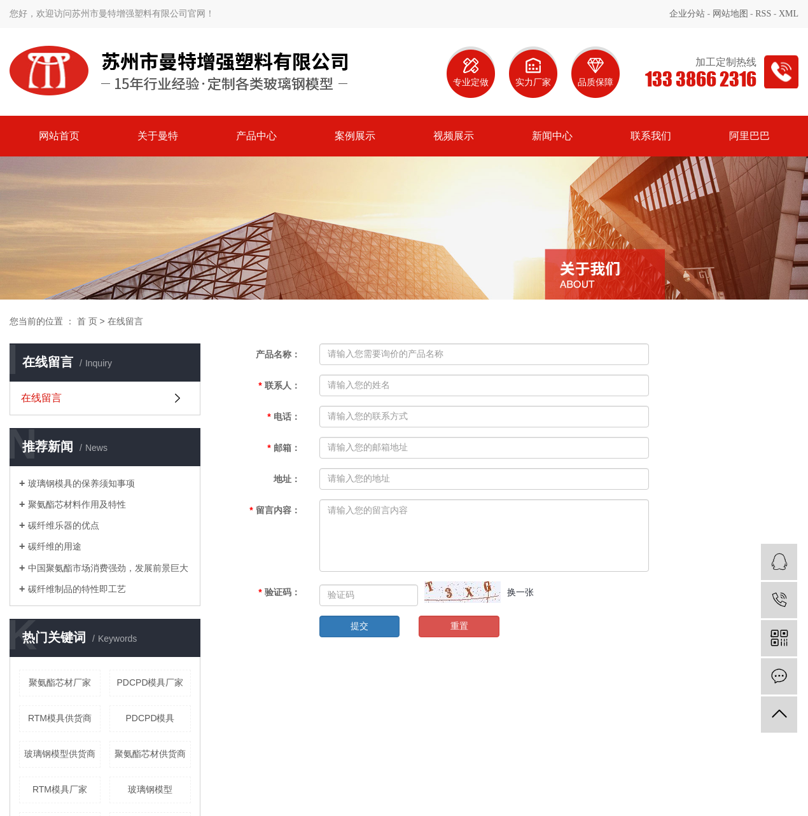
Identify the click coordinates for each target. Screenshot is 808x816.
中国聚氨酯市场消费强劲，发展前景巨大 (108, 568)
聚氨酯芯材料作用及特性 (77, 504)
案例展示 (355, 135)
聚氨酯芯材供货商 (150, 754)
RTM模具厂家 (59, 789)
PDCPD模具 (149, 718)
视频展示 (453, 135)
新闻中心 (552, 135)
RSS (763, 13)
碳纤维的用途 (54, 546)
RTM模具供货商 (60, 718)
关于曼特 (157, 135)
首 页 (87, 321)
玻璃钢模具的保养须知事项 (81, 483)
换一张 (520, 592)
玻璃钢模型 (150, 789)
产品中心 (256, 135)
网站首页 (59, 135)
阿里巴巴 (749, 135)
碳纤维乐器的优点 (63, 525)
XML (788, 13)
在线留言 (41, 397)
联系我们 (650, 135)
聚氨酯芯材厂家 (60, 682)
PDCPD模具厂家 (149, 682)
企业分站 (687, 13)
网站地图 (730, 13)
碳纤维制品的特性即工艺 (77, 589)
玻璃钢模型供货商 (59, 754)
